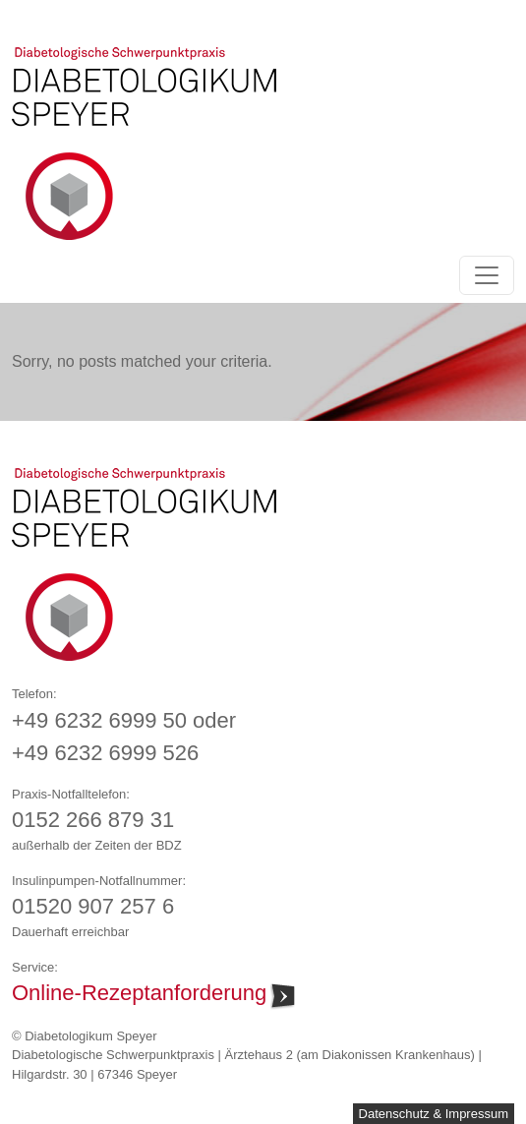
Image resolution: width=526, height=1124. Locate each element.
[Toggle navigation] (486, 275)
